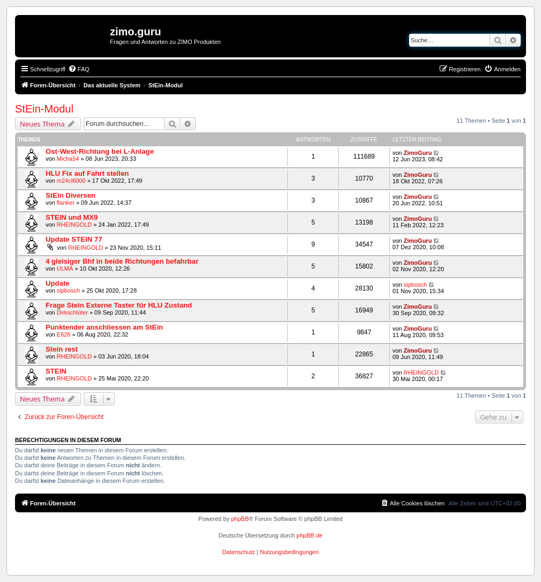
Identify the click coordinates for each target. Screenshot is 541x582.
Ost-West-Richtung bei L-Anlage (100, 151)
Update (58, 283)
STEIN (56, 371)
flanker (66, 202)
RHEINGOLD (74, 224)
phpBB (240, 519)
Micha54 (68, 158)
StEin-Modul (44, 109)
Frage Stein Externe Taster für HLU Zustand (119, 305)
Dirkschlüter (72, 312)
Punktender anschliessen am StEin (104, 327)
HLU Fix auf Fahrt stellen (87, 173)
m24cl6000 (71, 180)
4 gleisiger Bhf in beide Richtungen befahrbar (122, 261)
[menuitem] (79, 69)
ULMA (65, 268)
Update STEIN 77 (74, 239)
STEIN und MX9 (72, 217)
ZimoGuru (418, 153)
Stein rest (62, 349)
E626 (64, 334)
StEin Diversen (70, 195)
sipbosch (68, 290)
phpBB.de (309, 535)
